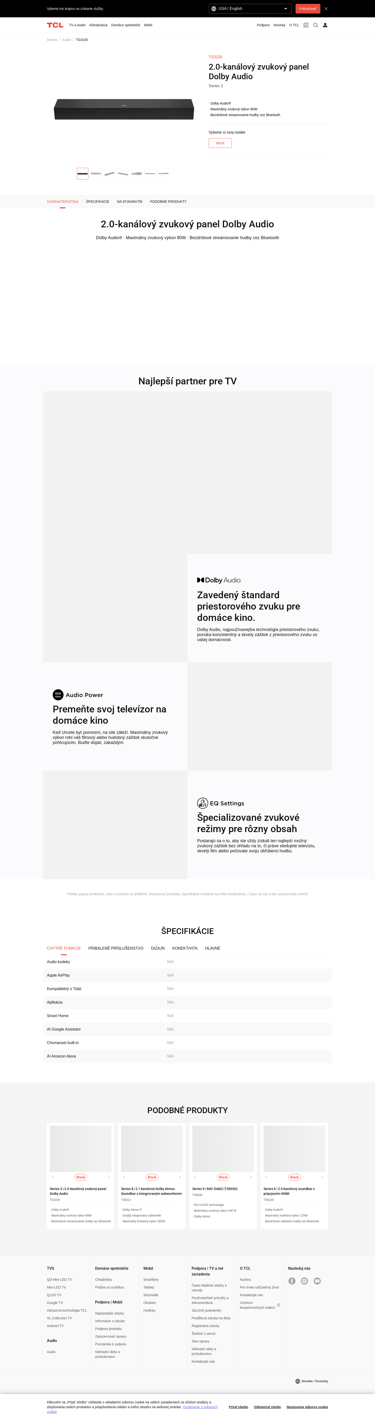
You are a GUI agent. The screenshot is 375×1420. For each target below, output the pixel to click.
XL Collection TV (59, 1318)
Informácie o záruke (110, 1321)
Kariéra (245, 1280)
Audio (66, 40)
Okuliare (149, 1303)
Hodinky (149, 1310)
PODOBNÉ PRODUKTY (168, 202)
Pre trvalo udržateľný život (259, 1287)
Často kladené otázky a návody (209, 1287)
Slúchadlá (150, 1295)
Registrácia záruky (205, 1326)
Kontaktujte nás (203, 1361)
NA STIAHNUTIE (129, 202)
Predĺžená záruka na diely (211, 1318)
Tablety (148, 1287)
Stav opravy (200, 1341)
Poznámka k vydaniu (110, 1344)
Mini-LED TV (56, 1287)
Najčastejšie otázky (109, 1313)
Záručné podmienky (206, 1310)
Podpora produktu (108, 1329)
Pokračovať (308, 9)
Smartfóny (151, 1280)
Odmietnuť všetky (267, 1407)
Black (220, 143)
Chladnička (103, 1280)
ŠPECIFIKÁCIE (97, 202)
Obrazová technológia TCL (67, 1310)
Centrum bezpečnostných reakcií (260, 1305)
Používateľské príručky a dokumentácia (210, 1300)
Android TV (55, 1326)
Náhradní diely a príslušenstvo (107, 1354)
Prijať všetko (238, 1407)
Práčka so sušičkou (109, 1287)
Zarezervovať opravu (110, 1336)
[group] (124, 108)
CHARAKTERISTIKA (62, 202)
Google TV (55, 1303)
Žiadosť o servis (203, 1333)
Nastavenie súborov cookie (307, 1407)
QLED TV (54, 1295)
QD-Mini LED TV (59, 1280)
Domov (52, 40)
